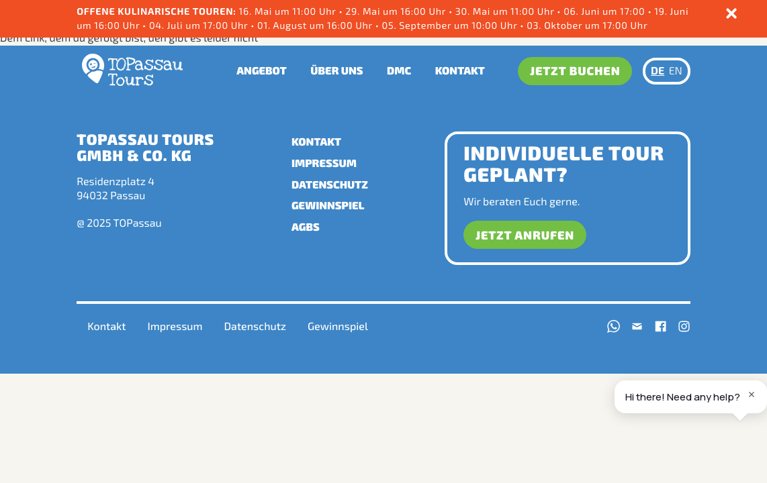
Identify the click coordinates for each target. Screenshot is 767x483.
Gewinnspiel (328, 205)
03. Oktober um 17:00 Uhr (585, 25)
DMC (399, 70)
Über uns (336, 70)
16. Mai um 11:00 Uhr (289, 11)
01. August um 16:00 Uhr (315, 25)
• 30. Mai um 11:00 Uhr (503, 11)
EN (675, 70)
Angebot (261, 70)
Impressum (324, 163)
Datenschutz (329, 184)
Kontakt (460, 70)
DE (657, 70)
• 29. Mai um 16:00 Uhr (394, 11)
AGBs (305, 227)
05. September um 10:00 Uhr (450, 25)
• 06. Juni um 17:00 (602, 11)
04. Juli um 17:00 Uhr (198, 25)
